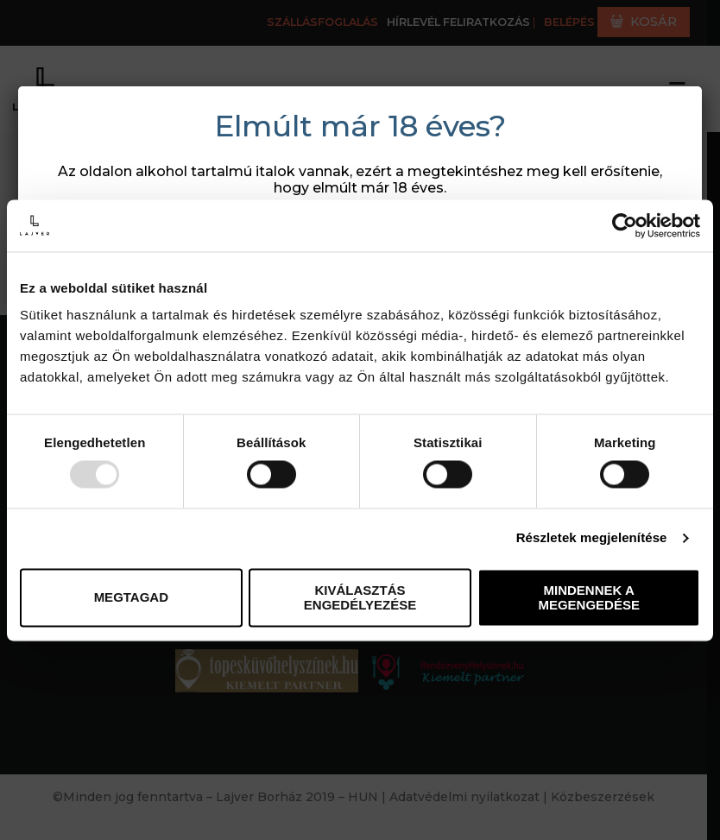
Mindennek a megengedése (589, 597)
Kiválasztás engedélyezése (360, 597)
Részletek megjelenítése (591, 538)
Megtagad (131, 598)
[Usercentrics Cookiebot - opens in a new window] (624, 225)
